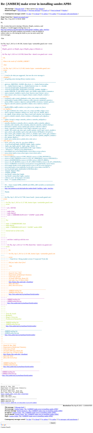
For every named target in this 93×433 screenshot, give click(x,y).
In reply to (45, 10)
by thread (36, 14)
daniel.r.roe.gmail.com (21, 17)
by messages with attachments (68, 14)
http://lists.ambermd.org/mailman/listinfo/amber (24, 294)
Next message (22, 10)
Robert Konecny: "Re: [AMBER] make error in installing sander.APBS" (40, 415)
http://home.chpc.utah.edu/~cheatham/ (21, 282)
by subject (45, 14)
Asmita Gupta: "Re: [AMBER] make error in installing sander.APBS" (36, 413)
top (37, 9)
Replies (64, 10)
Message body (19, 9)
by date (29, 14)
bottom (41, 9)
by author (53, 14)
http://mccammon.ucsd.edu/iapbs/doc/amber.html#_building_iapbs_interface (25, 29)
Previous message (34, 10)
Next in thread (55, 10)
